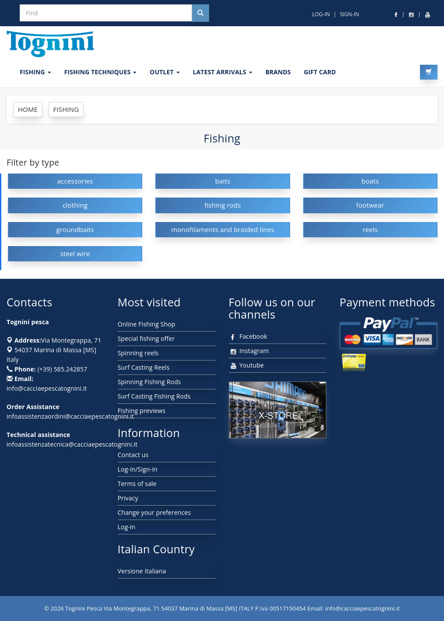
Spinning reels (138, 353)
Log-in (127, 527)
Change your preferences (154, 512)
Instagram (249, 351)
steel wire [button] (75, 253)
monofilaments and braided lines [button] (222, 229)
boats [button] (370, 181)
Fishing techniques (100, 72)
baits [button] (223, 181)
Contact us (133, 455)
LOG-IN (321, 14)
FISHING (35, 72)
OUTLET (164, 72)
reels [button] (370, 229)
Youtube (246, 365)
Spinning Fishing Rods (149, 382)
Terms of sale (137, 483)
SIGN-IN (349, 14)
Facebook (248, 336)
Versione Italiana (142, 571)
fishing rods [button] (222, 205)
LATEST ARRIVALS (222, 72)
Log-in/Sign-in (137, 469)
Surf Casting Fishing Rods (154, 396)
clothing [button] (75, 205)
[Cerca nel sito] (200, 13)
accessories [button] (75, 181)
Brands (278, 72)
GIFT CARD (320, 72)
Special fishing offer (146, 338)
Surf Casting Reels (144, 367)
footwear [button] (370, 205)
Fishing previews (142, 410)
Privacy (128, 498)
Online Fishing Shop (146, 324)
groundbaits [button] (75, 229)
